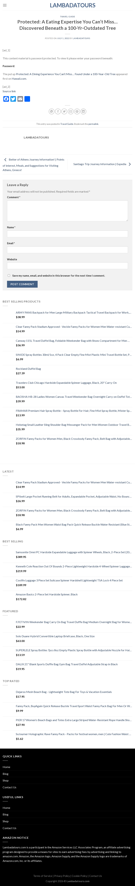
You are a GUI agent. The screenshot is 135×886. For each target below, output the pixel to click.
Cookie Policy (79, 875)
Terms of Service (42, 875)
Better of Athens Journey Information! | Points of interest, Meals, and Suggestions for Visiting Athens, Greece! (33, 165)
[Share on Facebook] (58, 111)
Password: (9, 66)
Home (6, 767)
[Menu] (5, 5)
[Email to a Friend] (71, 111)
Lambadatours (67, 5)
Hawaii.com (19, 78)
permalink (93, 124)
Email (11, 243)
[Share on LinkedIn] (83, 111)
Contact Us (9, 787)
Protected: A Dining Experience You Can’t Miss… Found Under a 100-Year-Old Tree (65, 74)
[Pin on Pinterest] (77, 111)
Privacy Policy (62, 875)
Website (12, 259)
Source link (9, 91)
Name (11, 227)
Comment (13, 197)
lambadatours (81, 38)
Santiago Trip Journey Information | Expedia (102, 164)
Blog (5, 773)
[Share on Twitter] (64, 111)
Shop (6, 780)
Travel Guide (67, 16)
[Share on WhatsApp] (51, 111)
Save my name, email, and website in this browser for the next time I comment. (58, 275)
